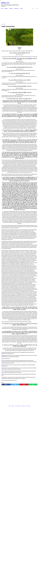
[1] (16, 54)
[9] (11, 205)
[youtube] (34, 4)
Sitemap (29, 516)
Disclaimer (13, 516)
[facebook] (30, 4)
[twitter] (32, 4)
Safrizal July (6, 2)
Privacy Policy (23, 516)
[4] (17, 73)
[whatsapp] (22, 509)
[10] (17, 259)
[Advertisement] (13, 15)
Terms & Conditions (17, 516)
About (26, 516)
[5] (23, 112)
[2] (6, 56)
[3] (16, 58)
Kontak (10, 516)
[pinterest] (16, 509)
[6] (24, 120)
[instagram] (36, 4)
